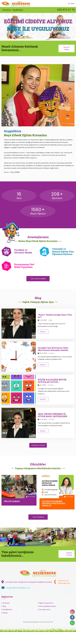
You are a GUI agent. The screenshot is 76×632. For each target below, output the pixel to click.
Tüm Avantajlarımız (38, 279)
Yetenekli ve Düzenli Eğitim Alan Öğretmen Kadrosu (63, 251)
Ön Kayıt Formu (66, 48)
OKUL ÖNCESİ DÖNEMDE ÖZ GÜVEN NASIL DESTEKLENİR (52, 415)
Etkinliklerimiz (7, 609)
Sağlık (50, 320)
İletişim (5, 613)
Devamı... (43, 332)
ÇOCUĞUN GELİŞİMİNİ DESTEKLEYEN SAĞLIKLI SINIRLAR (53, 503)
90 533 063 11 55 (64, 583)
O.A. (51, 622)
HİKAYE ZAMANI (12, 501)
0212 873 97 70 (66, 10)
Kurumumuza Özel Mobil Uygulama (24, 265)
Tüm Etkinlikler (38, 517)
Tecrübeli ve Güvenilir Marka (23, 251)
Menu (71, 3)
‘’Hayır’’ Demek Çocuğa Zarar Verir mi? (55, 315)
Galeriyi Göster (69, 554)
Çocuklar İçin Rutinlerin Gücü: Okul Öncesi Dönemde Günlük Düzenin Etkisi (53, 350)
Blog (4, 606)
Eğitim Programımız (46, 603)
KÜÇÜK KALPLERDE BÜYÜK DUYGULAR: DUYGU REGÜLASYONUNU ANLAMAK (53, 382)
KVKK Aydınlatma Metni (47, 606)
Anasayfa (6, 603)
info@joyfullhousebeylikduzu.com (18, 588)
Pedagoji (51, 353)
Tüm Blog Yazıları (38, 445)
